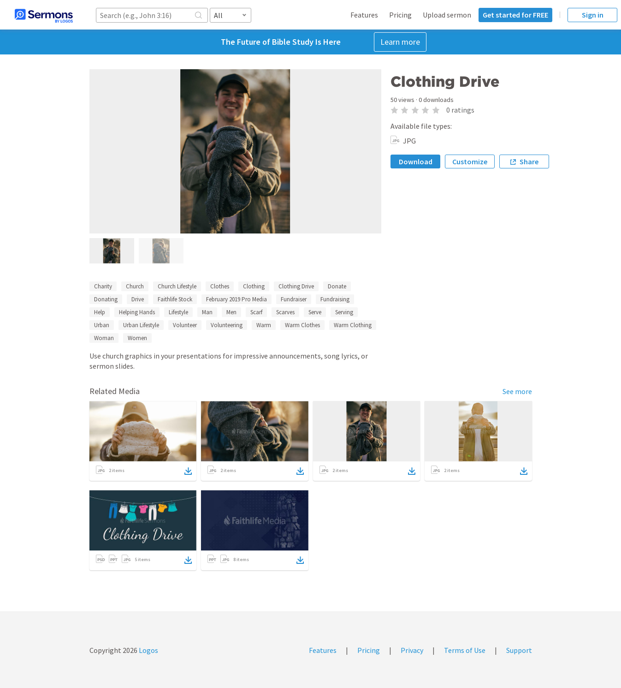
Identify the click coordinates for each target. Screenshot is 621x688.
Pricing (400, 14)
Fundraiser (294, 299)
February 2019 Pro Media (236, 299)
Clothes (219, 286)
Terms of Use (464, 650)
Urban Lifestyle (141, 325)
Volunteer (185, 325)
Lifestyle (178, 312)
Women (137, 338)
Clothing (254, 286)
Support (519, 650)
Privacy (412, 650)
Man (207, 312)
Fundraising (334, 299)
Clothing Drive (296, 286)
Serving (344, 312)
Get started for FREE (515, 14)
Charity (103, 286)
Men (231, 312)
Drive (137, 299)
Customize (469, 161)
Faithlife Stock (175, 299)
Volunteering (226, 325)
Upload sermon (447, 14)
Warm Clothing (353, 325)
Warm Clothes (302, 325)
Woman (104, 338)
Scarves (285, 312)
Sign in (592, 14)
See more (517, 391)
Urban (101, 325)
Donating (106, 299)
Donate (337, 286)
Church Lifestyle (177, 286)
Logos (147, 650)
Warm (263, 325)
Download (415, 161)
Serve (314, 312)
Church (135, 286)
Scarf (256, 312)
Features (364, 14)
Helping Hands (137, 312)
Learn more (400, 41)
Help (99, 312)
